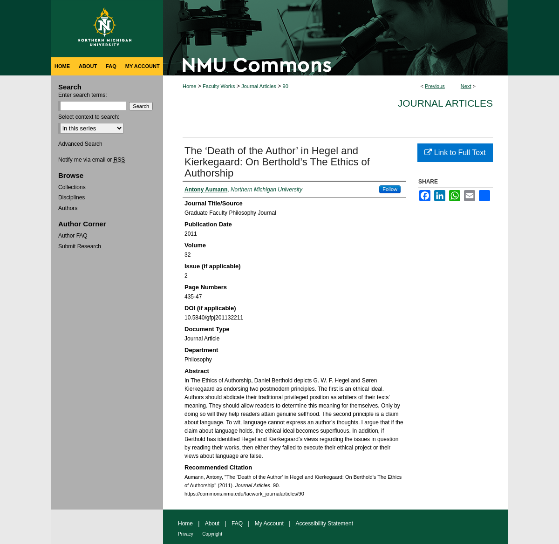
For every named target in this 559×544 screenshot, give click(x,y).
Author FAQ (73, 235)
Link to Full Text (454, 152)
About (212, 523)
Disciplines (71, 197)
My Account (269, 523)
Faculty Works (219, 86)
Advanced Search (80, 144)
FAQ (237, 523)
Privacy (185, 534)
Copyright (212, 534)
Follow (389, 189)
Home (189, 86)
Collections (72, 187)
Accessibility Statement (324, 523)
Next (466, 86)
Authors (67, 208)
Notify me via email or (91, 159)
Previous (435, 86)
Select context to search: (88, 117)
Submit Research (79, 246)
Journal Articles (258, 86)
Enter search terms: (82, 95)
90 (285, 86)
